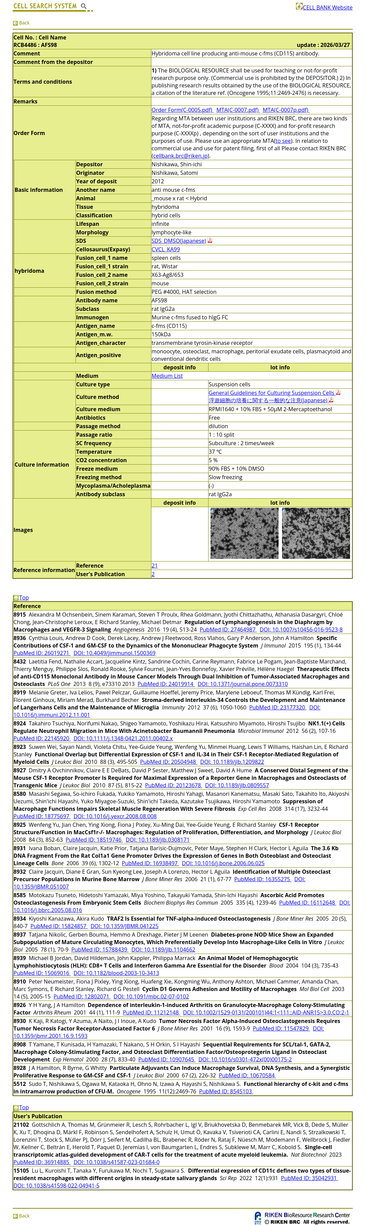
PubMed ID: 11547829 (281, 1028)
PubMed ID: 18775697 (42, 816)
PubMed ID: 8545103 (226, 1091)
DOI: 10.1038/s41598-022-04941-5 (57, 1185)
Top (21, 597)
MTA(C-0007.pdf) (238, 110)
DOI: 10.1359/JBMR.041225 (124, 926)
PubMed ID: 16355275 (263, 879)
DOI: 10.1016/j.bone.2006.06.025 (223, 863)
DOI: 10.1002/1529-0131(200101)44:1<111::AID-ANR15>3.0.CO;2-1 (266, 1012)
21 (155, 565)
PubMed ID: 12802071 (82, 996)
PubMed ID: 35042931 (309, 1178)
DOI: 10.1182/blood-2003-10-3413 (116, 973)
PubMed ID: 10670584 (247, 1075)
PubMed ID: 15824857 (59, 926)
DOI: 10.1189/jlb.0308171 (158, 839)
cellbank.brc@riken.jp (180, 156)
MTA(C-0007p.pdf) (286, 110)
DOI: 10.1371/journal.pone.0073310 (243, 684)
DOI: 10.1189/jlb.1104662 (163, 949)
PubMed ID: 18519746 (94, 839)
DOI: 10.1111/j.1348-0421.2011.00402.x (123, 738)
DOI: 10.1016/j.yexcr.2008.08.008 (115, 816)
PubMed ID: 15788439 (100, 949)
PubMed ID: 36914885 (42, 1162)
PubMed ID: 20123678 (173, 785)
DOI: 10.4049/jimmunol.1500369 (114, 653)
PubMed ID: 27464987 (228, 629)
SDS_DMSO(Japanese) (179, 241)
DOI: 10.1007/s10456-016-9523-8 (301, 629)
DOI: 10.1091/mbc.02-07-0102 (151, 996)
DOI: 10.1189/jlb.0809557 (237, 785)
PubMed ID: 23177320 (277, 707)
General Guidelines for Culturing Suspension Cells (275, 393)
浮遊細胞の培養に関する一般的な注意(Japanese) (271, 400)
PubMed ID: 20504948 (168, 762)
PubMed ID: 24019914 (166, 684)
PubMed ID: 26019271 (42, 653)
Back (21, 22)
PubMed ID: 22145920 (42, 738)
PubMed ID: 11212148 (151, 1012)
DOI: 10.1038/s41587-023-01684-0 (116, 1162)
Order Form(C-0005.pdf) (183, 110)
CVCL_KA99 (166, 249)
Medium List (167, 376)
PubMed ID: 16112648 (307, 902)
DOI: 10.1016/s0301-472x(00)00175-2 (245, 1059)
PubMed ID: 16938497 (150, 863)
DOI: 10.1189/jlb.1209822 (232, 762)
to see (283, 141)
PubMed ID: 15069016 (42, 973)
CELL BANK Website (324, 7)
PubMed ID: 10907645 (166, 1059)
